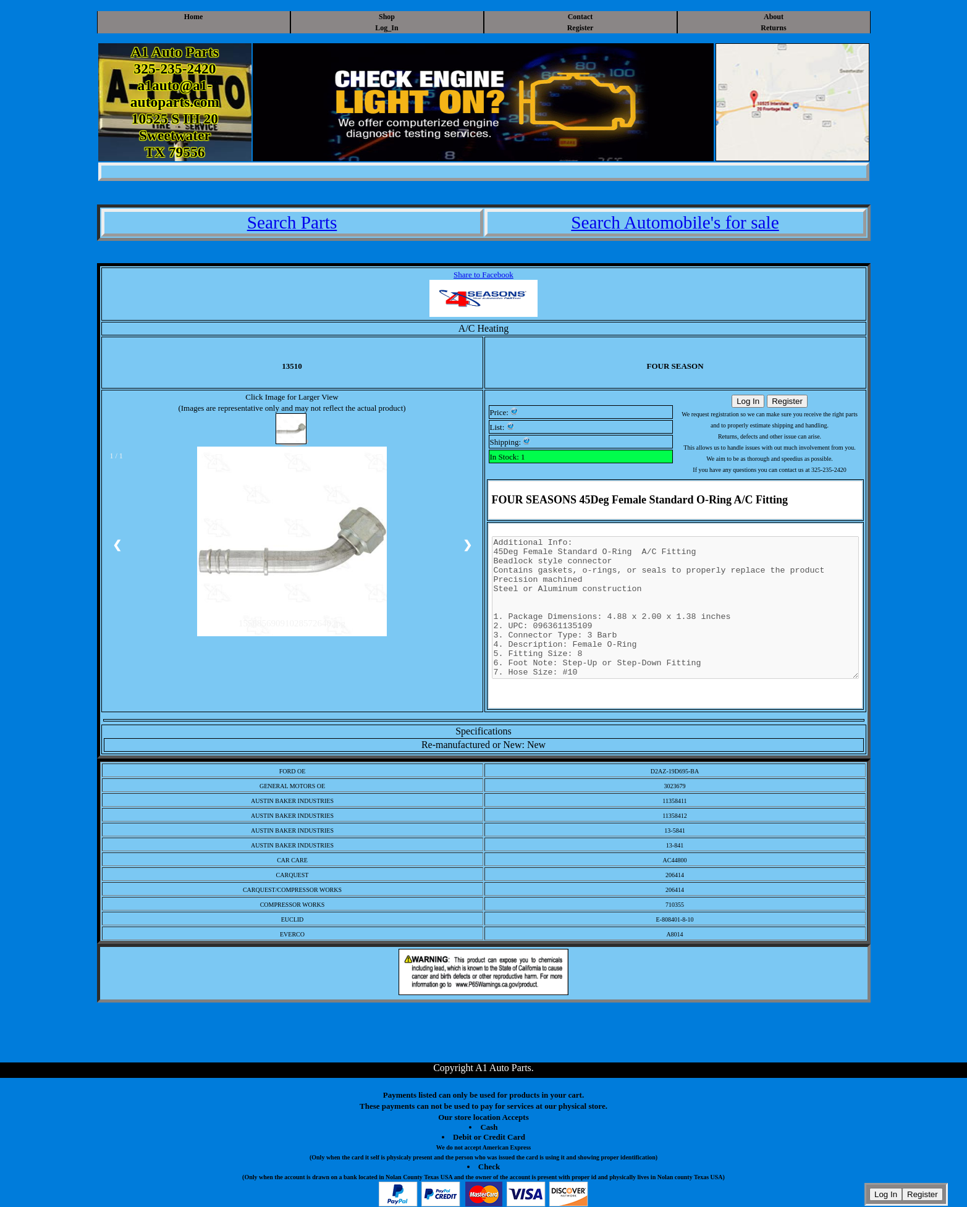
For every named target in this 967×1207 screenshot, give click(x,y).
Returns (773, 27)
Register (580, 27)
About (773, 16)
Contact (580, 16)
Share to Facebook (483, 274)
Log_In (386, 27)
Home (193, 16)
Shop (387, 16)
